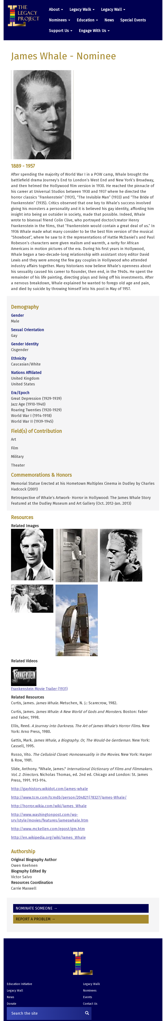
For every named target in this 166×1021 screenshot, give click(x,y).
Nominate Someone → (36, 908)
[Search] (87, 1013)
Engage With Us (94, 30)
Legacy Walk (82, 9)
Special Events (133, 20)
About (56, 9)
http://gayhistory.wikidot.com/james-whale (49, 788)
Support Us (60, 30)
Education (87, 20)
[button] (25, 15)
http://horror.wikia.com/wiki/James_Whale (49, 806)
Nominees (59, 20)
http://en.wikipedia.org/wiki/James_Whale (48, 837)
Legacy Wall (113, 9)
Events (87, 997)
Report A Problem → (35, 919)
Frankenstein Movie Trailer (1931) (39, 688)
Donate (11, 1004)
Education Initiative (19, 984)
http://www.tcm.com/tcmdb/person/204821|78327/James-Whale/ (69, 797)
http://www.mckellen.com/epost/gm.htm (48, 829)
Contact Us (90, 1004)
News (109, 20)
